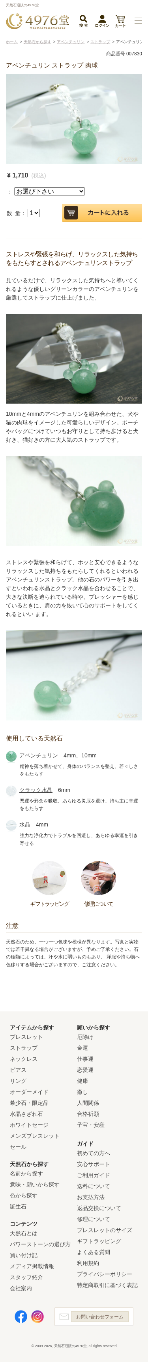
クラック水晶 (35, 790)
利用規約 (88, 1263)
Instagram (37, 1316)
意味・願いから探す (35, 1184)
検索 (83, 21)
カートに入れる (102, 213)
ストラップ (23, 1048)
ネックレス (23, 1059)
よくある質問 (93, 1252)
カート (120, 22)
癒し (82, 1092)
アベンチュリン (38, 755)
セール (18, 1147)
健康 (82, 1081)
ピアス (18, 1070)
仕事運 (85, 1059)
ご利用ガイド (93, 1175)
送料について (93, 1186)
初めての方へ (93, 1153)
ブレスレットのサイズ (104, 1230)
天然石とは (23, 1233)
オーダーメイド (29, 1092)
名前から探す (26, 1173)
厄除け (85, 1037)
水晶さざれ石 (26, 1114)
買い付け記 (23, 1255)
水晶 (24, 824)
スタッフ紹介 (26, 1277)
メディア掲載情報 (32, 1266)
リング (18, 1081)
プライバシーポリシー (104, 1274)
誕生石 (18, 1206)
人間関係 (88, 1103)
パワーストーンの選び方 (40, 1244)
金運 (82, 1048)
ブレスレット (26, 1037)
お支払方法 (91, 1197)
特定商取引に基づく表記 (107, 1285)
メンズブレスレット (35, 1136)
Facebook (21, 1316)
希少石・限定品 (29, 1103)
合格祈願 (88, 1114)
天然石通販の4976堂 (37, 21)
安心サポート (93, 1164)
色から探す (23, 1195)
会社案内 (21, 1288)
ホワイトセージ (29, 1125)
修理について (93, 1219)
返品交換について (99, 1208)
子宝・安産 (91, 1125)
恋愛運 (85, 1070)
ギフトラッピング (99, 1241)
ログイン (102, 23)
